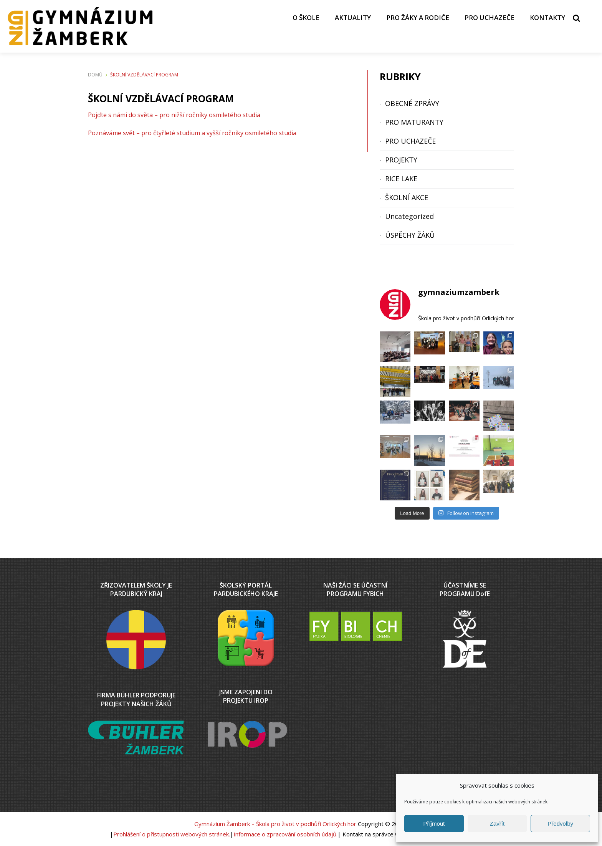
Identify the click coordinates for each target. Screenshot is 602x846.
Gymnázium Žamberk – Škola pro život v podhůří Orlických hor (275, 824)
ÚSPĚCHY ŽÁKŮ (410, 235)
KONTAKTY (547, 17)
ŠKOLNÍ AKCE (406, 197)
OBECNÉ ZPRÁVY (412, 103)
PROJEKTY (401, 159)
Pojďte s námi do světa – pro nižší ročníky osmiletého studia (174, 115)
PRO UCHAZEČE (489, 17)
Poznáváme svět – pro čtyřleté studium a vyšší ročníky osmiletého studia (192, 133)
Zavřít (497, 823)
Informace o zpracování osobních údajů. (285, 834)
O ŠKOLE (306, 17)
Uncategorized (409, 216)
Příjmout (434, 823)
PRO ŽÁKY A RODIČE (417, 17)
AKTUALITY (353, 17)
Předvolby (560, 823)
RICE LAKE (401, 178)
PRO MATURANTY (414, 122)
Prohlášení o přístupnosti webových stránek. (171, 834)
